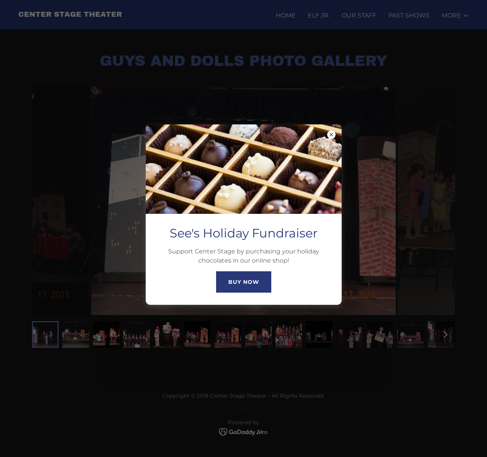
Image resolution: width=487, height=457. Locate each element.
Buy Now (243, 282)
